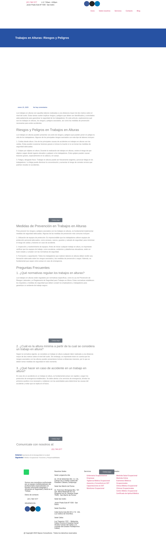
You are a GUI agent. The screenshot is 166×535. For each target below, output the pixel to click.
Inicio (93, 11)
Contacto (129, 11)
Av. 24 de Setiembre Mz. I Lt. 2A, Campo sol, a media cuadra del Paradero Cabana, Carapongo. (66, 480)
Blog (138, 11)
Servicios (118, 11)
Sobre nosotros (104, 11)
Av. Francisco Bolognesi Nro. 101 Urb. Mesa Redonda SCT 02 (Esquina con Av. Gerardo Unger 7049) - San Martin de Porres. (66, 492)
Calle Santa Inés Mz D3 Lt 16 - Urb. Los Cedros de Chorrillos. (67, 513)
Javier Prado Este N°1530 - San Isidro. (66, 503)
